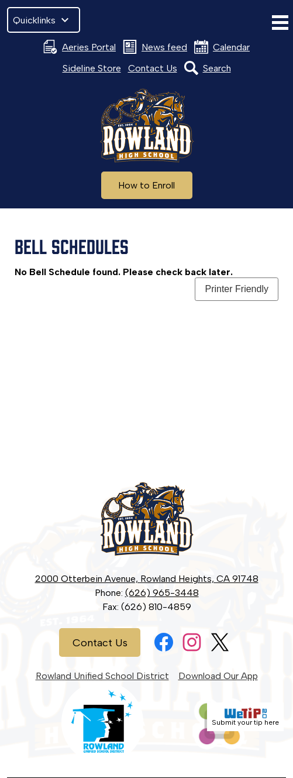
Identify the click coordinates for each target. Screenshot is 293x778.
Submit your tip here (245, 716)
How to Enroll (146, 185)
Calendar (222, 47)
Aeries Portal (79, 47)
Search (207, 68)
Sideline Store (92, 68)
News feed (155, 47)
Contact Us (152, 68)
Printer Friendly (236, 289)
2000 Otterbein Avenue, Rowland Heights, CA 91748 (146, 578)
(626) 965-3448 (162, 592)
